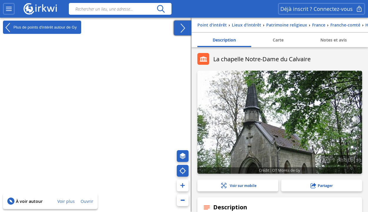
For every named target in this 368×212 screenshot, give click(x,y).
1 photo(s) (341, 159)
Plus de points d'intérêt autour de (40, 27)
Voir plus (66, 201)
